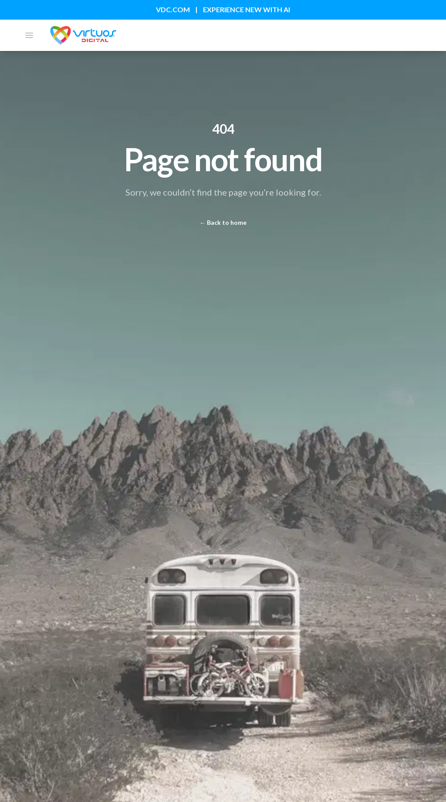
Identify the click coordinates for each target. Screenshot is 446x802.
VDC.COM (173, 9)
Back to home (223, 222)
